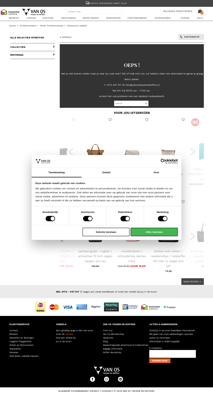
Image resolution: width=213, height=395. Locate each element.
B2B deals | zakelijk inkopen (24, 356)
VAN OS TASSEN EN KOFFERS (119, 324)
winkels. (69, 334)
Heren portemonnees (51, 25)
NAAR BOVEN (192, 281)
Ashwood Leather (77, 25)
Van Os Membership (113, 334)
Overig (185, 18)
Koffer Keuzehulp (112, 352)
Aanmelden (159, 360)
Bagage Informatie (112, 348)
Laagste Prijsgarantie (20, 341)
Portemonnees (137, 18)
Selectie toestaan (106, 232)
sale (200, 18)
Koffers (48, 18)
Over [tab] (156, 172)
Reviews (13, 352)
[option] (106, 3)
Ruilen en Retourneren (21, 345)
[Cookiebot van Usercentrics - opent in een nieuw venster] (163, 161)
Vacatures (108, 338)
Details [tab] (106, 172)
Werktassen (91, 18)
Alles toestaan (154, 232)
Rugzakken (113, 18)
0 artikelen (66, 37)
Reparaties (15, 348)
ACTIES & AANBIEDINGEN (163, 324)
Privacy (95, 391)
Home (12, 25)
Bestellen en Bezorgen (21, 338)
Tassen (31, 18)
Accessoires (162, 18)
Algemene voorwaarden (73, 391)
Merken (14, 18)
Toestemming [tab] (56, 172)
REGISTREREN (184, 11)
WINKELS (61, 324)
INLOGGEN (169, 11)
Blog (105, 341)
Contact (13, 330)
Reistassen (68, 18)
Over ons (107, 330)
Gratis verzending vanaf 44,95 (106, 3)
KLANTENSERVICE (19, 324)
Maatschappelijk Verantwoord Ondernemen (126, 345)
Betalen (13, 334)
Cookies (107, 391)
